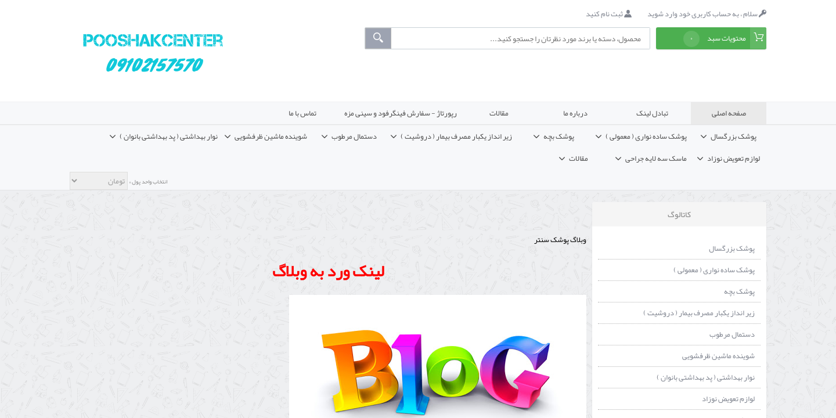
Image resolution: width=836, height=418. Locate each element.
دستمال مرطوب (732, 334)
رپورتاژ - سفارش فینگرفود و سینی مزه (400, 113)
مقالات (499, 113)
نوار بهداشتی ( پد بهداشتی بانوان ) (706, 377)
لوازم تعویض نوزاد (728, 398)
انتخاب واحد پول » (147, 182)
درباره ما (575, 113)
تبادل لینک (652, 113)
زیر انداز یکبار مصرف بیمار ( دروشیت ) (699, 312)
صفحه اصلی (729, 113)
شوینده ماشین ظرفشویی (718, 355)
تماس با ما (302, 113)
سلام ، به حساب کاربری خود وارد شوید (706, 13)
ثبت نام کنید (609, 13)
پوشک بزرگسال (732, 248)
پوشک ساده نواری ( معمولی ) (714, 270)
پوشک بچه (739, 291)
